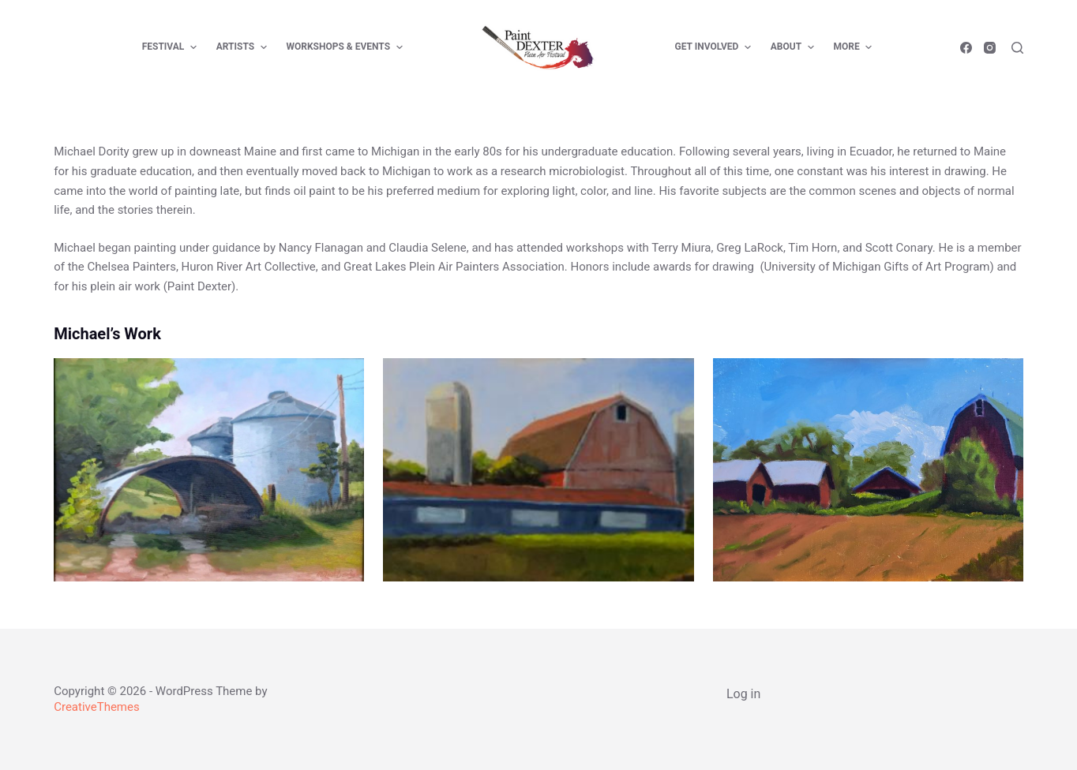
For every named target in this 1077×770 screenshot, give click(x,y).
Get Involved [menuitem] (715, 47)
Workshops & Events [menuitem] (347, 47)
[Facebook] (966, 48)
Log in (743, 693)
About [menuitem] (794, 47)
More (855, 47)
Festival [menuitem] (171, 47)
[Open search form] (1017, 48)
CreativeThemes (97, 707)
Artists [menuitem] (243, 47)
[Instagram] (990, 48)
